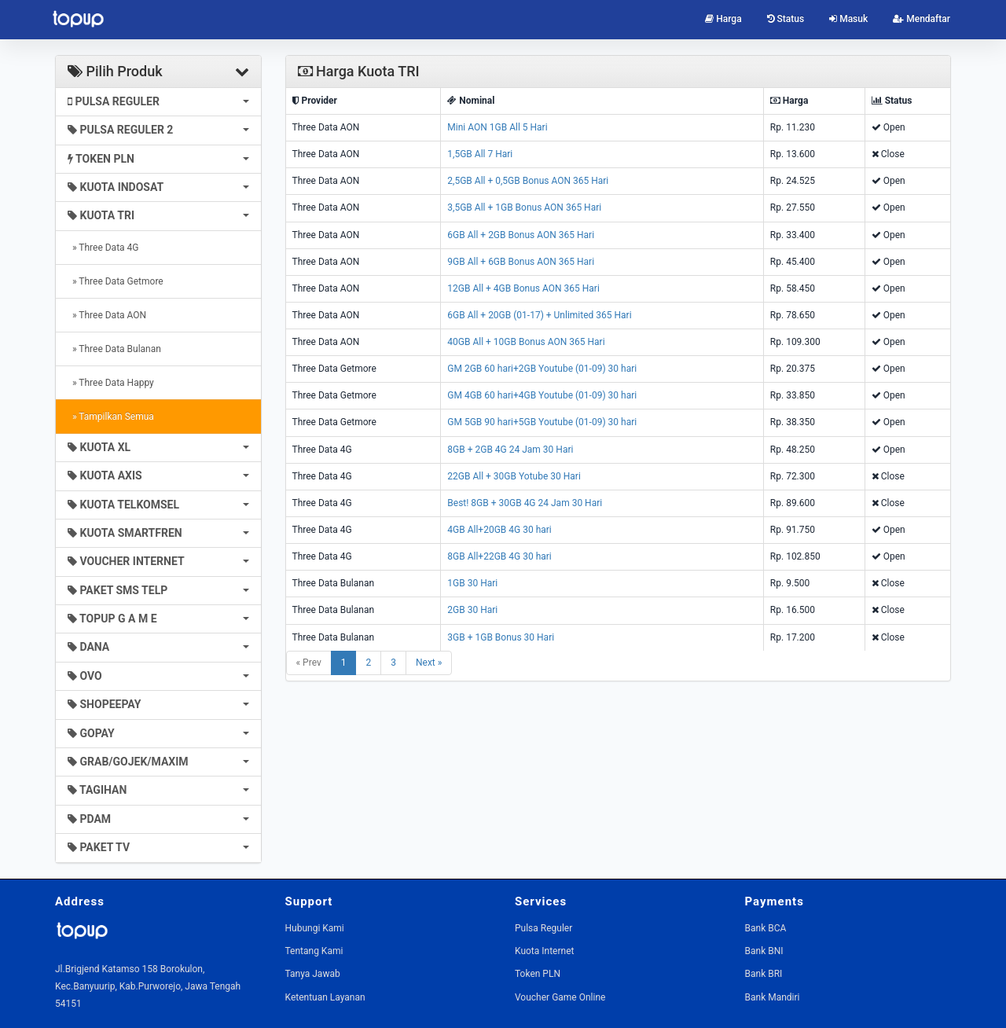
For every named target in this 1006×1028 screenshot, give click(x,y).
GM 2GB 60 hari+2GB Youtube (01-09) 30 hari (542, 368)
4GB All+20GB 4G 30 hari (499, 529)
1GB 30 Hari (472, 583)
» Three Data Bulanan (114, 348)
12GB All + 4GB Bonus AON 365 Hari (523, 288)
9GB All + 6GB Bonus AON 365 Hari (520, 261)
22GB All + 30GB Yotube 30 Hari (513, 476)
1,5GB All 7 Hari (479, 154)
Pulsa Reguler (543, 928)
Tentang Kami (314, 950)
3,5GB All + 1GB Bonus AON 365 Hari (524, 207)
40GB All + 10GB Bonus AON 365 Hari (525, 341)
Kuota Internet (544, 950)
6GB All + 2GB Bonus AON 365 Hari (520, 234)
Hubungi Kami (314, 928)
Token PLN (537, 973)
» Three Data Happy (111, 382)
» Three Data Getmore (115, 281)
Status (786, 18)
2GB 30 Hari (472, 609)
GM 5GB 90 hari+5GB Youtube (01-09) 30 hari (542, 422)
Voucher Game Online (560, 997)
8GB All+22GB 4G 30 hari (499, 556)
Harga (723, 18)
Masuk (848, 18)
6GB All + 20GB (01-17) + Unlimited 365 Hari (539, 315)
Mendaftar (921, 18)
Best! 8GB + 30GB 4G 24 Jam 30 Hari (524, 502)
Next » (429, 662)
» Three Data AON (107, 315)
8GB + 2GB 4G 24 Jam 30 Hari (510, 449)
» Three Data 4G (103, 247)
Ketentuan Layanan (325, 997)
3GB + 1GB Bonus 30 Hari (500, 637)
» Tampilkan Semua (111, 416)
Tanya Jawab (312, 973)
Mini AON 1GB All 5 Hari (497, 127)
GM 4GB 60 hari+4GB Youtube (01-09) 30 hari (542, 395)
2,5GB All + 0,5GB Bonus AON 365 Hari (527, 180)
